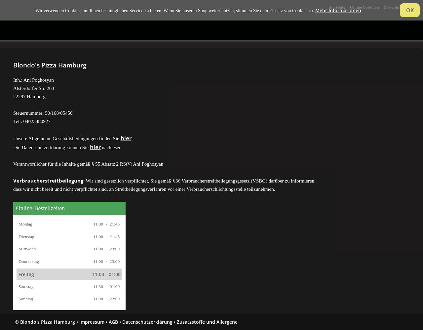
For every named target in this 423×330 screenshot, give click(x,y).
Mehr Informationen (338, 10)
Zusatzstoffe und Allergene (207, 322)
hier (126, 138)
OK (410, 10)
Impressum (91, 322)
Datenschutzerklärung (147, 322)
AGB (113, 322)
